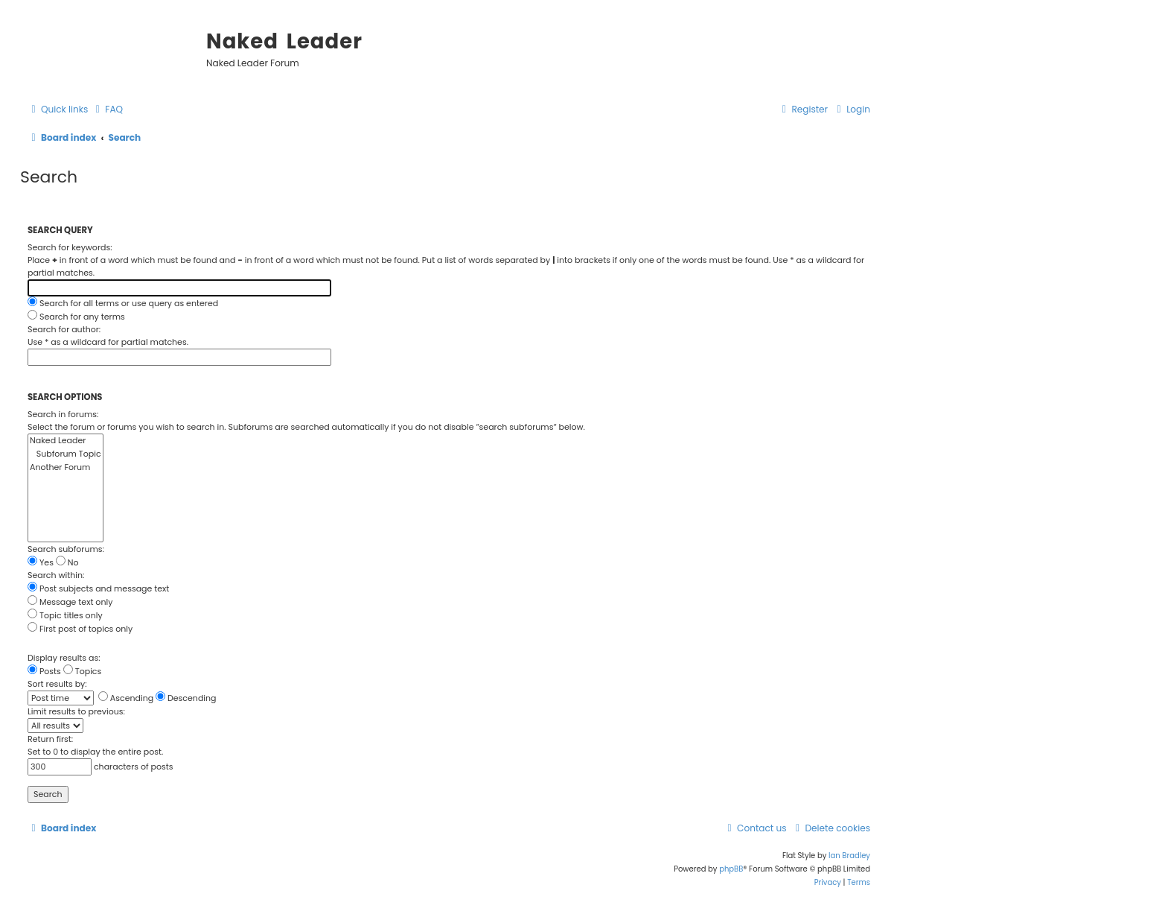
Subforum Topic (65, 454)
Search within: (56, 575)
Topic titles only (65, 615)
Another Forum (65, 468)
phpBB (731, 869)
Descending (186, 698)
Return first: (50, 739)
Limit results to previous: (76, 711)
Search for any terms (76, 317)
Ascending (125, 698)
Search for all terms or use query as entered (123, 303)
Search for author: (64, 329)
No (67, 562)
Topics (82, 671)
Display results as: (64, 658)
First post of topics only (80, 629)
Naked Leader (65, 441)
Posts (44, 671)
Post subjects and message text (98, 588)
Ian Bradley (849, 855)
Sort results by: (57, 684)
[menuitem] (107, 110)
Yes (41, 562)
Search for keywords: (70, 247)
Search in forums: (63, 414)
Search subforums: (66, 549)
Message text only (70, 602)
